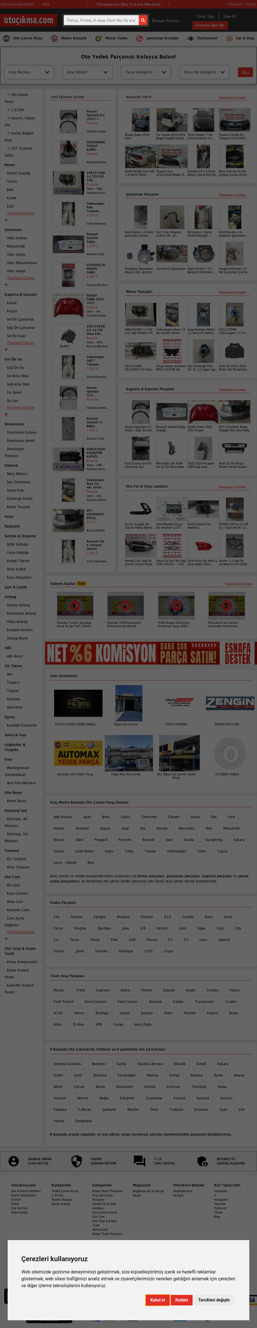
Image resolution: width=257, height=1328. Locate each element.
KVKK (15, 1204)
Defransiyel (100, 1229)
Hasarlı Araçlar (62, 1199)
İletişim (178, 1195)
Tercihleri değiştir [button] (214, 1300)
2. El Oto (57, 1195)
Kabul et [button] (157, 1300)
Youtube (219, 1204)
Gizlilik (16, 1199)
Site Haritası (19, 1208)
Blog (217, 1216)
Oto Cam (98, 1216)
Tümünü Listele (232, 487)
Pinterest (220, 1208)
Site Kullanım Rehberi (26, 1191)
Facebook (220, 1191)
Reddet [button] (181, 1300)
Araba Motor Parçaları (107, 1191)
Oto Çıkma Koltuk (104, 1212)
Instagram (221, 1199)
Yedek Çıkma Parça (65, 1191)
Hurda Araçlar (61, 1204)
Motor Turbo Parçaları (107, 1234)
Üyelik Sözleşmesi (23, 1195)
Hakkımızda (19, 1212)
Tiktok (218, 1212)
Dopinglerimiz (183, 1191)
